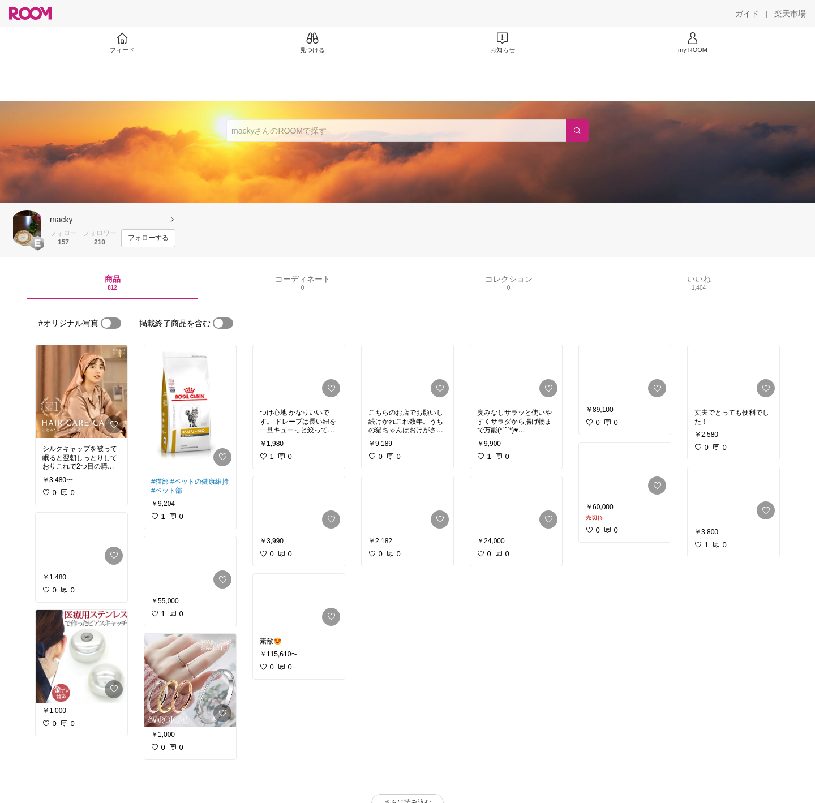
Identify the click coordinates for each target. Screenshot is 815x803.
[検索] (577, 130)
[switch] (111, 323)
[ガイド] (747, 13)
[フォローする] (148, 238)
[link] (81, 391)
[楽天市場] (790, 13)
